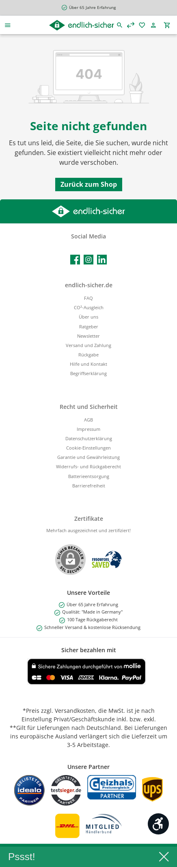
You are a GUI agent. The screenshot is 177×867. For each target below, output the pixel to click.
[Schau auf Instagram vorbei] (88, 259)
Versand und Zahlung (88, 345)
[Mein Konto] (155, 25)
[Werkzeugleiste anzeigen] (158, 823)
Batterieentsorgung (88, 476)
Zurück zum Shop (88, 184)
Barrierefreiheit (88, 486)
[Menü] (7, 25)
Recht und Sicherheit (89, 407)
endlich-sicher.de (88, 285)
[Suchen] (119, 25)
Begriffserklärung (88, 373)
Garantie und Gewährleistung (88, 457)
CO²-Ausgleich (89, 307)
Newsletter (88, 336)
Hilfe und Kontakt (88, 364)
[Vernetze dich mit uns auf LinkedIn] (102, 259)
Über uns (88, 317)
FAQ (88, 298)
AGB (88, 420)
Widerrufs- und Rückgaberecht (88, 466)
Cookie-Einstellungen (88, 448)
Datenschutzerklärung (88, 438)
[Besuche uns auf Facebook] (75, 259)
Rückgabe (88, 355)
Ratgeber (88, 326)
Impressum (88, 429)
